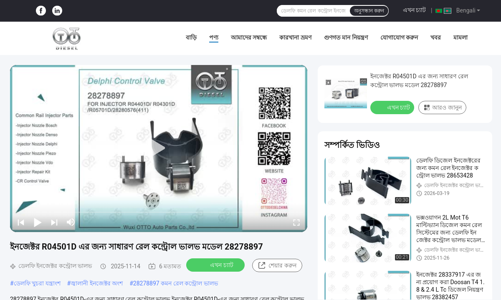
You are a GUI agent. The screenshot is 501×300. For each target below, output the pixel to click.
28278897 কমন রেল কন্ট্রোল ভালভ (175, 283)
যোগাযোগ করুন (399, 37)
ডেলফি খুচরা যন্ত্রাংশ (37, 283)
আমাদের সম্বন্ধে (249, 37)
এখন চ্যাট (414, 10)
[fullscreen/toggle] (296, 222)
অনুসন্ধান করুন (369, 11)
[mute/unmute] (71, 222)
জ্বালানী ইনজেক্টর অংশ (97, 283)
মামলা (460, 37)
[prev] (21, 222)
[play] (158, 148)
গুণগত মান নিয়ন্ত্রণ (346, 37)
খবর (435, 37)
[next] (54, 222)
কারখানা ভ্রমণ (295, 37)
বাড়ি (191, 37)
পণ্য (213, 37)
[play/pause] (37, 222)
